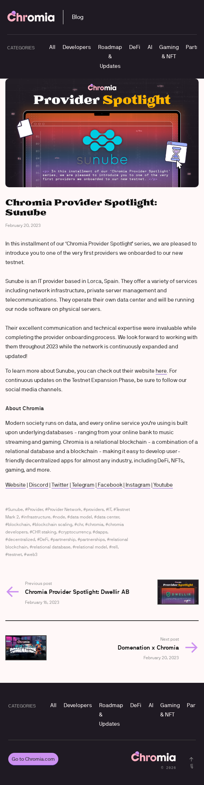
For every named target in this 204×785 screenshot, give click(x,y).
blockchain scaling (53, 524)
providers (95, 509)
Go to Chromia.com (33, 759)
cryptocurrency (76, 532)
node (60, 517)
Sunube (15, 509)
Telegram (82, 484)
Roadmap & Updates (110, 56)
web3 (32, 554)
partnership (64, 539)
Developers (77, 47)
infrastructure (37, 517)
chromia (95, 524)
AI (149, 47)
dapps (101, 532)
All (52, 47)
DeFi (134, 47)
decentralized (21, 539)
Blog (77, 17)
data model (81, 517)
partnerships (92, 539)
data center (108, 517)
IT (109, 509)
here (161, 370)
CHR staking (44, 532)
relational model (91, 547)
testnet (15, 554)
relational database (51, 547)
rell (115, 547)
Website (15, 484)
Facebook (109, 484)
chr (80, 524)
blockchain (19, 524)
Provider (35, 509)
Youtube (162, 484)
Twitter (60, 484)
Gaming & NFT (169, 52)
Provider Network (64, 509)
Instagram (137, 484)
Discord (38, 484)
